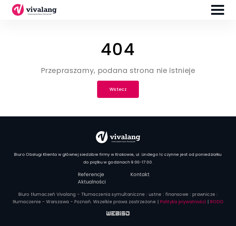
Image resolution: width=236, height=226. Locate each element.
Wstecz (118, 89)
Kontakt (140, 174)
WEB (118, 214)
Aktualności (92, 181)
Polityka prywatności (183, 202)
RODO (217, 202)
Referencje (91, 174)
